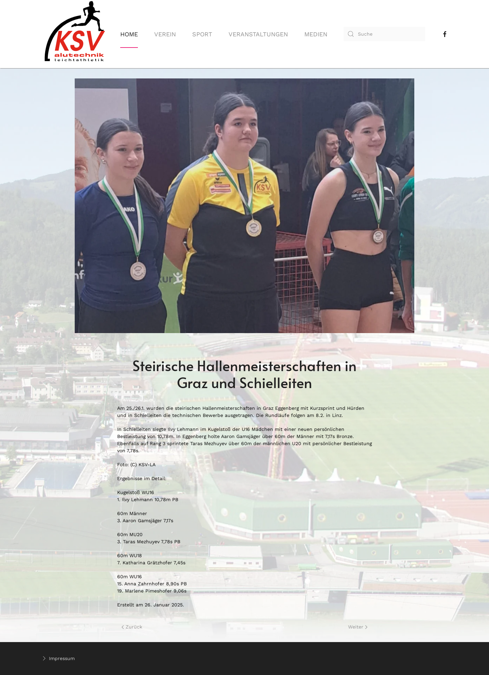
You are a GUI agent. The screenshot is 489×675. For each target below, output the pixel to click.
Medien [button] (315, 34)
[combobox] (384, 34)
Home (129, 34)
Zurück (132, 627)
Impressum (58, 658)
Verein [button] (165, 34)
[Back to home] (75, 34)
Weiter (357, 627)
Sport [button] (202, 34)
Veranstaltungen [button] (258, 34)
